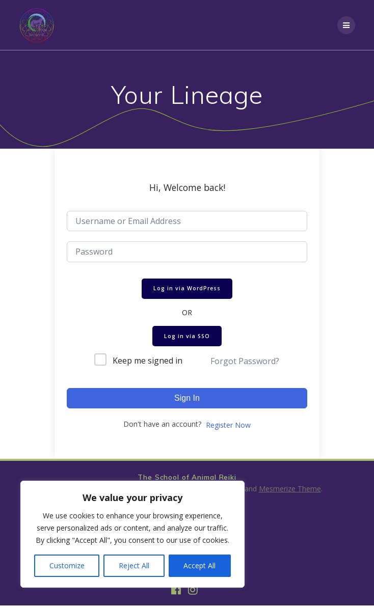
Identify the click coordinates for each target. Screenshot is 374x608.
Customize (67, 565)
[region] (132, 534)
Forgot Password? (244, 361)
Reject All (134, 565)
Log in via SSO (187, 336)
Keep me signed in (147, 360)
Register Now (228, 425)
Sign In (187, 398)
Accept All (199, 565)
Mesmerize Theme (290, 488)
